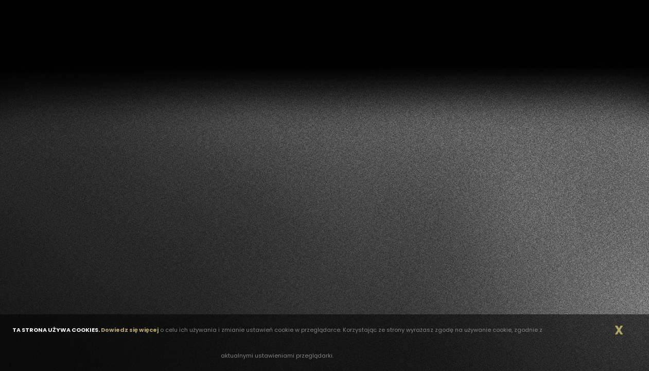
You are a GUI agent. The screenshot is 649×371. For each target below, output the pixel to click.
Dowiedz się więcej (130, 330)
